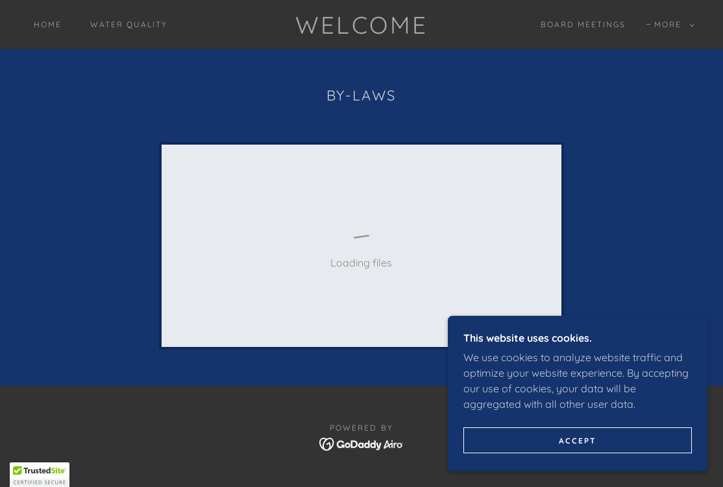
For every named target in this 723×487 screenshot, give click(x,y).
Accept (577, 440)
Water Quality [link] (128, 24)
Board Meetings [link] (583, 24)
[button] (671, 24)
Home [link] (48, 24)
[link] (362, 29)
